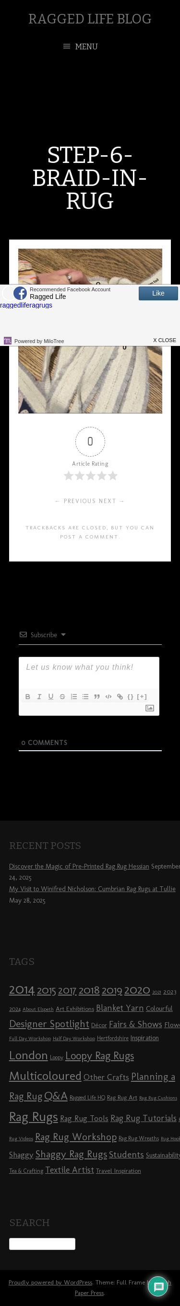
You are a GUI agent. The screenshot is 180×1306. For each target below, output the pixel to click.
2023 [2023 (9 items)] (169, 991)
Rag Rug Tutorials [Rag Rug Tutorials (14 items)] (143, 1118)
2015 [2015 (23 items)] (46, 990)
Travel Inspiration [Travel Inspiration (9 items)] (118, 1170)
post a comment (89, 536)
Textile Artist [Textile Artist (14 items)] (69, 1170)
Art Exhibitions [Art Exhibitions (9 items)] (75, 1008)
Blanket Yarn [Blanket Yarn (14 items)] (120, 1008)
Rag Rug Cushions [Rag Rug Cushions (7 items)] (158, 1098)
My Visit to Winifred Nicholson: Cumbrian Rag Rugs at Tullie (92, 889)
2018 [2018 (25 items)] (89, 990)
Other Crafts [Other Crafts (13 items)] (106, 1077)
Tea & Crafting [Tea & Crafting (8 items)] (26, 1171)
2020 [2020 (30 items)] (137, 989)
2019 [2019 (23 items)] (112, 990)
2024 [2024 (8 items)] (15, 1009)
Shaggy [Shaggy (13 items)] (21, 1154)
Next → (112, 501)
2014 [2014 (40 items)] (22, 988)
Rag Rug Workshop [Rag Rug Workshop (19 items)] (76, 1137)
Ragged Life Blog (90, 19)
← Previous (75, 501)
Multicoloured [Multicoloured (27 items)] (45, 1075)
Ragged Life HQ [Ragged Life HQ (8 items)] (87, 1097)
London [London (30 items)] (28, 1055)
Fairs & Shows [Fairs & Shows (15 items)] (135, 1024)
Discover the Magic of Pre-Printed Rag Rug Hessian (79, 866)
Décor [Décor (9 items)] (99, 1025)
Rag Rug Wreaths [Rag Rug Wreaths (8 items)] (139, 1138)
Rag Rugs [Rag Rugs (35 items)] (33, 1116)
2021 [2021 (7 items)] (156, 992)
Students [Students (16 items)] (126, 1154)
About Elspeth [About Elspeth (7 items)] (38, 1009)
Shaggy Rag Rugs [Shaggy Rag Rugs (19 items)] (71, 1154)
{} (130, 696)
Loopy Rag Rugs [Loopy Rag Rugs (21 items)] (99, 1055)
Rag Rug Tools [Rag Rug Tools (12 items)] (84, 1118)
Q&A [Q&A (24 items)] (56, 1095)
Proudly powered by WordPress (50, 1282)
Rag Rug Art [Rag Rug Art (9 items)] (122, 1097)
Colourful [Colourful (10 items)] (159, 1009)
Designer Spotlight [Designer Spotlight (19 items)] (49, 1024)
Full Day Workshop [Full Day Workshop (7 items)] (30, 1038)
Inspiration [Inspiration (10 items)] (145, 1038)
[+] (142, 696)
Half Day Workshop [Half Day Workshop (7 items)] (74, 1038)
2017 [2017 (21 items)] (67, 990)
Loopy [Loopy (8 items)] (56, 1057)
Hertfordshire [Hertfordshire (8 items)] (113, 1038)
